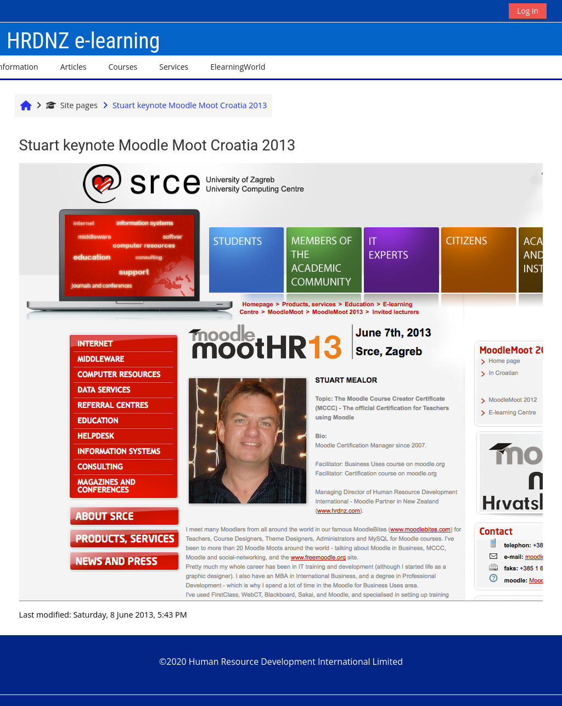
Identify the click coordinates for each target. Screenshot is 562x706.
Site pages (72, 105)
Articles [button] (73, 66)
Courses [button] (123, 66)
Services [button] (173, 66)
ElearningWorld (237, 66)
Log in (527, 10)
